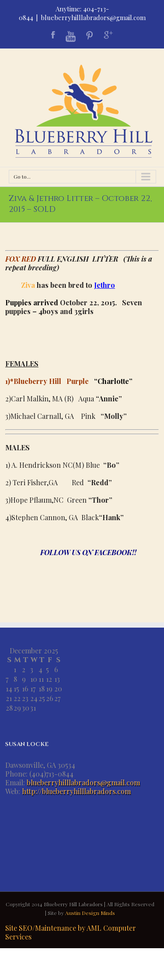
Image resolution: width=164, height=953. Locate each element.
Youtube (71, 36)
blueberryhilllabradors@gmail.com (93, 17)
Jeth (100, 285)
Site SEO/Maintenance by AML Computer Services (70, 932)
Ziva (27, 285)
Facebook (53, 34)
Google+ (108, 35)
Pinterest (89, 35)
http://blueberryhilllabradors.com (76, 791)
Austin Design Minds (90, 912)
